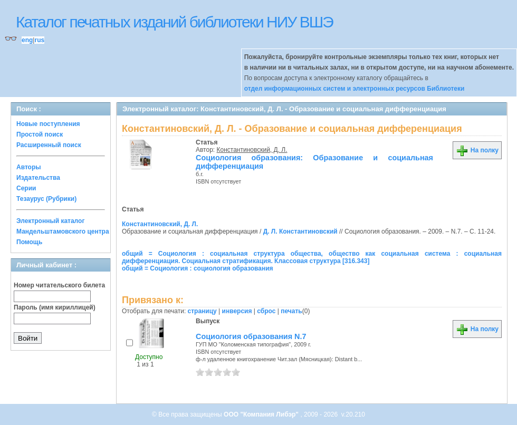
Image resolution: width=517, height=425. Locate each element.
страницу (202, 311)
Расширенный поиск (48, 145)
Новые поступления (48, 124)
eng (27, 40)
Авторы (28, 167)
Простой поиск (39, 134)
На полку (477, 150)
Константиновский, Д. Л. (252, 149)
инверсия (237, 311)
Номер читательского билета (59, 285)
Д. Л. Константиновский (300, 231)
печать (291, 311)
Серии (26, 188)
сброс (266, 311)
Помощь (29, 242)
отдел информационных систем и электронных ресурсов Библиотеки (354, 88)
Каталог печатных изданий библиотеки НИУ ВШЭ (174, 22)
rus (39, 40)
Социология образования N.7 (251, 336)
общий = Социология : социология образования (197, 268)
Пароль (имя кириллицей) (54, 307)
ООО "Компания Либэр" (262, 414)
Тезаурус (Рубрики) (46, 198)
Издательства (38, 177)
